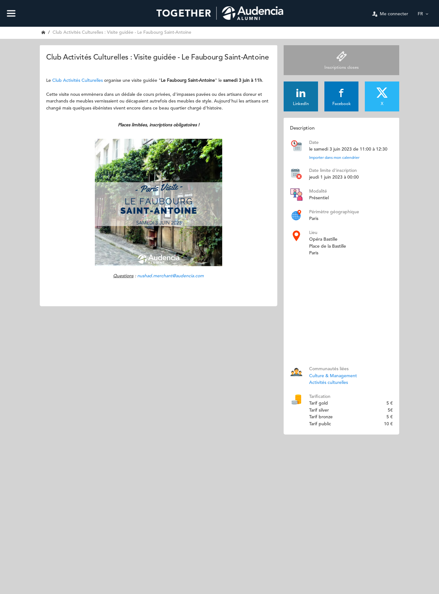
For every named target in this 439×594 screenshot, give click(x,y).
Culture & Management (333, 376)
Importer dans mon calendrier (334, 158)
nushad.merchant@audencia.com (170, 276)
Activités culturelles (328, 382)
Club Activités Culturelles (77, 80)
